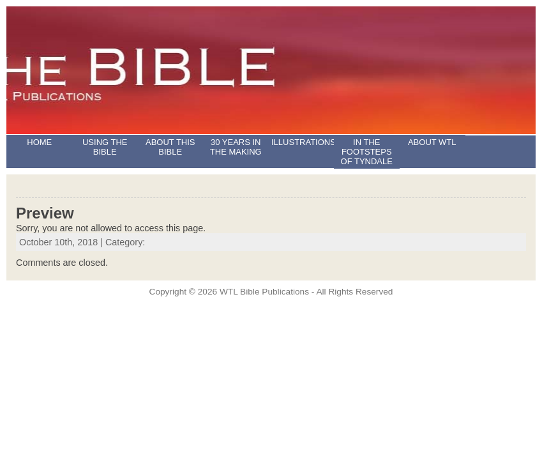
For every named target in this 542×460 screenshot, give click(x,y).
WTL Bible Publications (264, 291)
